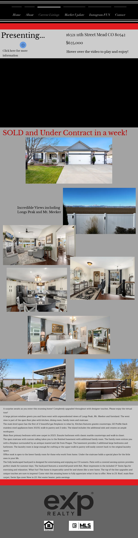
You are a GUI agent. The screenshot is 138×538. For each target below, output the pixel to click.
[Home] (23, 45)
